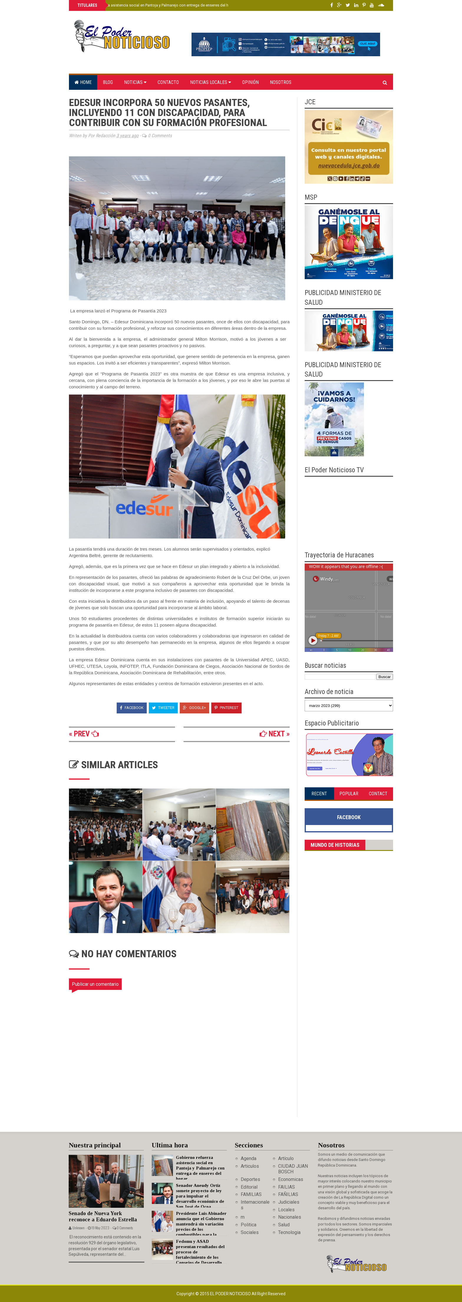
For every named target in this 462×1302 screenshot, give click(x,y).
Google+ (194, 707)
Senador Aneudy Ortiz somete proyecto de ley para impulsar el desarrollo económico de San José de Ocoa (200, 1196)
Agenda (248, 1158)
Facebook (131, 707)
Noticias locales (210, 82)
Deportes (250, 1179)
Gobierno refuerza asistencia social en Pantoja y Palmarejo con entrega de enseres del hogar (156, 5)
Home (83, 82)
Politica (248, 1225)
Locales (286, 1209)
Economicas (290, 1179)
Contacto (168, 82)
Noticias (135, 82)
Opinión (250, 82)
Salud (284, 1225)
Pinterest (226, 707)
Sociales (250, 1232)
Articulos (250, 1166)
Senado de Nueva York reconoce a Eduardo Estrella (103, 1216)
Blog (108, 82)
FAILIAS (286, 1187)
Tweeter (163, 707)
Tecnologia (289, 1232)
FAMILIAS (251, 1194)
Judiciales (288, 1202)
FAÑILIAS (288, 1194)
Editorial (249, 1187)
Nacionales (289, 1217)
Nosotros (280, 82)
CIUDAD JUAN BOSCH (293, 1169)
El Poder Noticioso (231, 1293)
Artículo (286, 1158)
